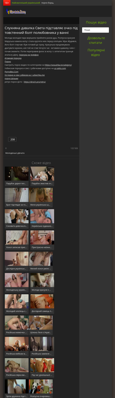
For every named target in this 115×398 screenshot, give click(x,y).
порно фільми (11, 78)
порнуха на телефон (29, 54)
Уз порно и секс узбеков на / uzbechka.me (25, 75)
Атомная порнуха (13, 58)
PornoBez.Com (11, 71)
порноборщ (13, 11)
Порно (8, 61)
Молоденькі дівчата (14, 153)
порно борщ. (47, 2)
